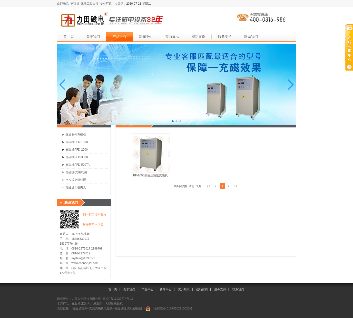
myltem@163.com (83, 258)
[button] (62, 84)
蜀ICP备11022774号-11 (118, 298)
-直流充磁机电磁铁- (101, 308)
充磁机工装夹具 (76, 187)
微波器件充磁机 (76, 134)
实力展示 (172, 37)
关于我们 (93, 37)
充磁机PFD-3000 (77, 157)
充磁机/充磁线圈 (76, 172)
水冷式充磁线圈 (76, 180)
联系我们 (251, 37)
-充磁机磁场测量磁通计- (129, 308)
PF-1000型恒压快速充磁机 (150, 175)
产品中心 (119, 37)
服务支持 (225, 37)
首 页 (68, 37)
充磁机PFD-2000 (77, 149)
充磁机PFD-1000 (77, 142)
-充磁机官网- (80, 308)
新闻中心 (146, 37)
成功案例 (198, 37)
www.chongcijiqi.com (84, 263)
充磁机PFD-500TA (77, 164)
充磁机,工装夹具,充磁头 (87, 303)
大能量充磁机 (114, 303)
